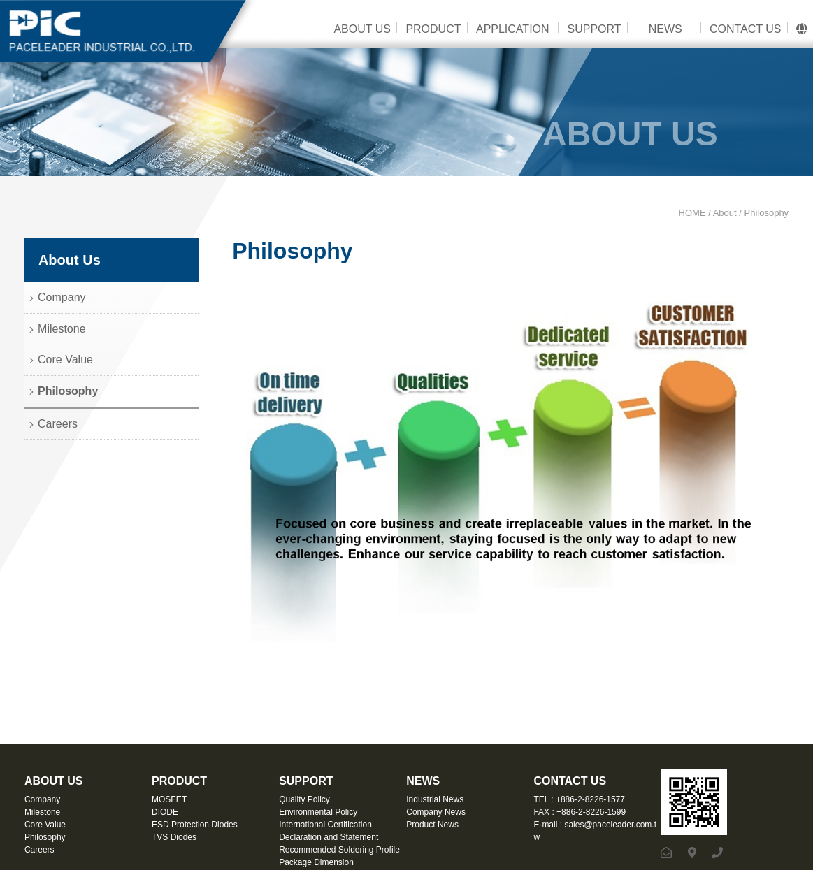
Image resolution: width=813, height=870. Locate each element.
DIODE (165, 812)
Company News (436, 812)
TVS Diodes (174, 837)
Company (61, 297)
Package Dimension (316, 862)
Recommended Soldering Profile (339, 850)
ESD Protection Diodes (195, 824)
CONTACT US (746, 29)
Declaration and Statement (328, 837)
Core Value (65, 359)
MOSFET (169, 799)
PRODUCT (433, 29)
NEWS (665, 29)
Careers (58, 424)
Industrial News (434, 799)
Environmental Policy (318, 812)
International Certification (325, 824)
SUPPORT (594, 29)
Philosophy (68, 391)
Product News (432, 824)
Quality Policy (304, 799)
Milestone (61, 329)
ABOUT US (362, 29)
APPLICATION (512, 29)
